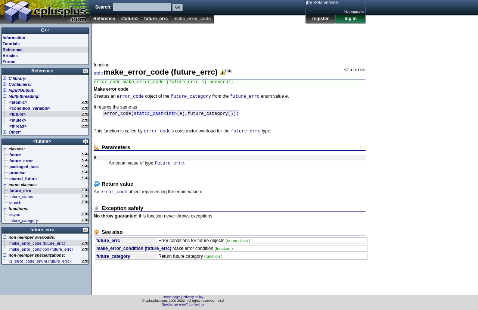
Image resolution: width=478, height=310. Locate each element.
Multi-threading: (24, 96)
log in (351, 18)
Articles (10, 55)
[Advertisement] (230, 40)
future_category (191, 98)
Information (14, 37)
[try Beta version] (322, 2)
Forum (9, 61)
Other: (15, 132)
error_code (130, 98)
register (320, 18)
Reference (104, 18)
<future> (130, 18)
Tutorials (11, 43)
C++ (45, 30)
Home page (171, 297)
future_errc (156, 18)
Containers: (20, 84)
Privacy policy (193, 297)
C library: (18, 78)
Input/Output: (22, 90)
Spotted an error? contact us (183, 304)
